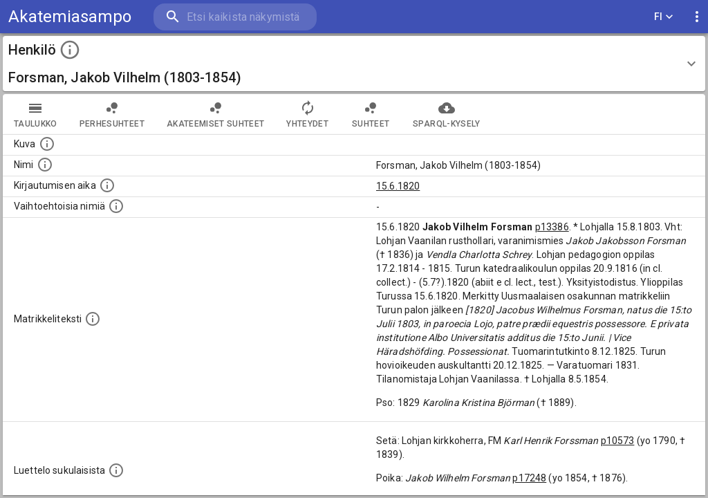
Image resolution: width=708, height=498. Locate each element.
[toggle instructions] (70, 50)
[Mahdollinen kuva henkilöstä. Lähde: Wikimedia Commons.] (47, 144)
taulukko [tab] (35, 114)
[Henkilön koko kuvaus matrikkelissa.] (93, 319)
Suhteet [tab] (370, 114)
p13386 (552, 226)
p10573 (618, 440)
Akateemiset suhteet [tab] (216, 114)
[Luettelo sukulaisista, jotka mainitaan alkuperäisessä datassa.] (116, 470)
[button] (354, 63)
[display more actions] (697, 16)
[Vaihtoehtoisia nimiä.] (116, 206)
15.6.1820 (398, 186)
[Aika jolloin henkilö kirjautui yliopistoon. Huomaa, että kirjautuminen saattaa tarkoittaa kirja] (107, 185)
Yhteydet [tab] (307, 114)
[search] (235, 16)
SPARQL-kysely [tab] (446, 114)
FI (663, 17)
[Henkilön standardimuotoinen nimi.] (45, 165)
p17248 (529, 477)
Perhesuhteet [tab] (112, 114)
